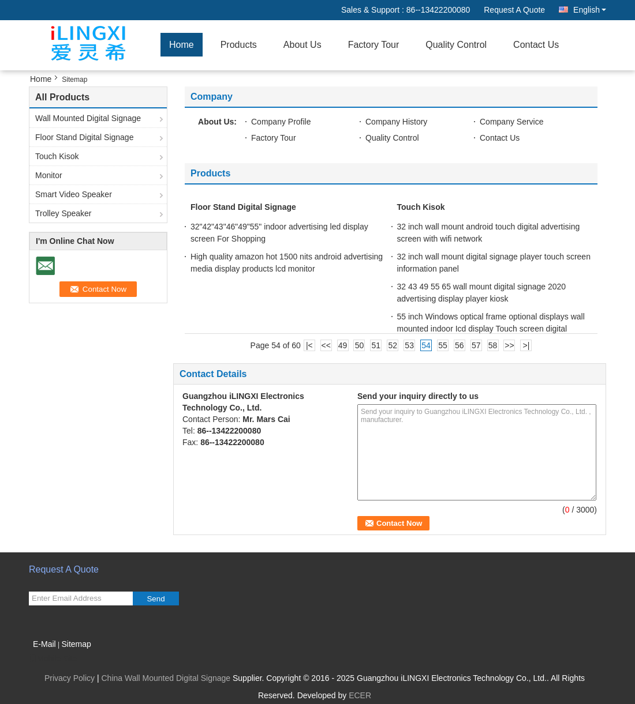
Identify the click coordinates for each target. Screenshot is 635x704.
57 (476, 345)
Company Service (512, 121)
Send (156, 598)
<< (326, 345)
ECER (360, 695)
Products (239, 45)
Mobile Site (53, 658)
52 (392, 345)
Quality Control (456, 45)
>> (509, 345)
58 (493, 345)
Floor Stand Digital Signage (84, 137)
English (589, 9)
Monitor (48, 175)
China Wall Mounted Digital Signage (165, 678)
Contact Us (536, 45)
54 (426, 345)
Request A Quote (514, 9)
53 (409, 345)
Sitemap (76, 644)
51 (376, 345)
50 (359, 345)
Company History (396, 121)
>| (525, 345)
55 (442, 345)
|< (309, 345)
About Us (302, 45)
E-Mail (44, 644)
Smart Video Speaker (73, 194)
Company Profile (281, 121)
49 (343, 345)
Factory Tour (373, 45)
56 (459, 345)
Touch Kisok (57, 156)
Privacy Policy (69, 678)
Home (181, 45)
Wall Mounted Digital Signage (88, 118)
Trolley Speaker (63, 213)
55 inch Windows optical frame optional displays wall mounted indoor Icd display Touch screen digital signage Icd (491, 328)
